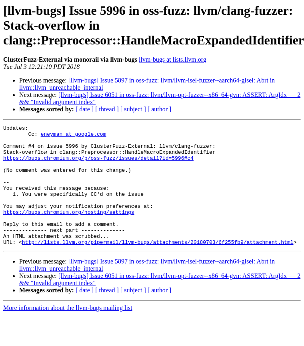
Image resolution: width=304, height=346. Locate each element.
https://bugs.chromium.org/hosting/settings (68, 229)
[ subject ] (133, 109)
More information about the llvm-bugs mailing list (67, 331)
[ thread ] (107, 109)
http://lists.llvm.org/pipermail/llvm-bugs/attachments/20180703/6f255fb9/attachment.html (158, 266)
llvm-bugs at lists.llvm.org (172, 59)
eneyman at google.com (73, 136)
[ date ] (85, 109)
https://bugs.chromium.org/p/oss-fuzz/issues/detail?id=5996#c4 (98, 165)
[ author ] (160, 109)
